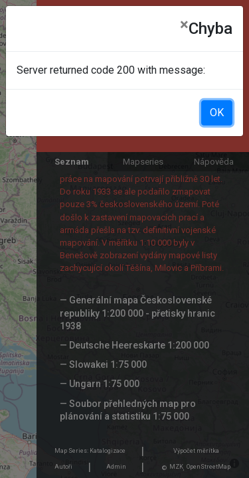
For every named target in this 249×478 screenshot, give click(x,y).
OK (217, 112)
